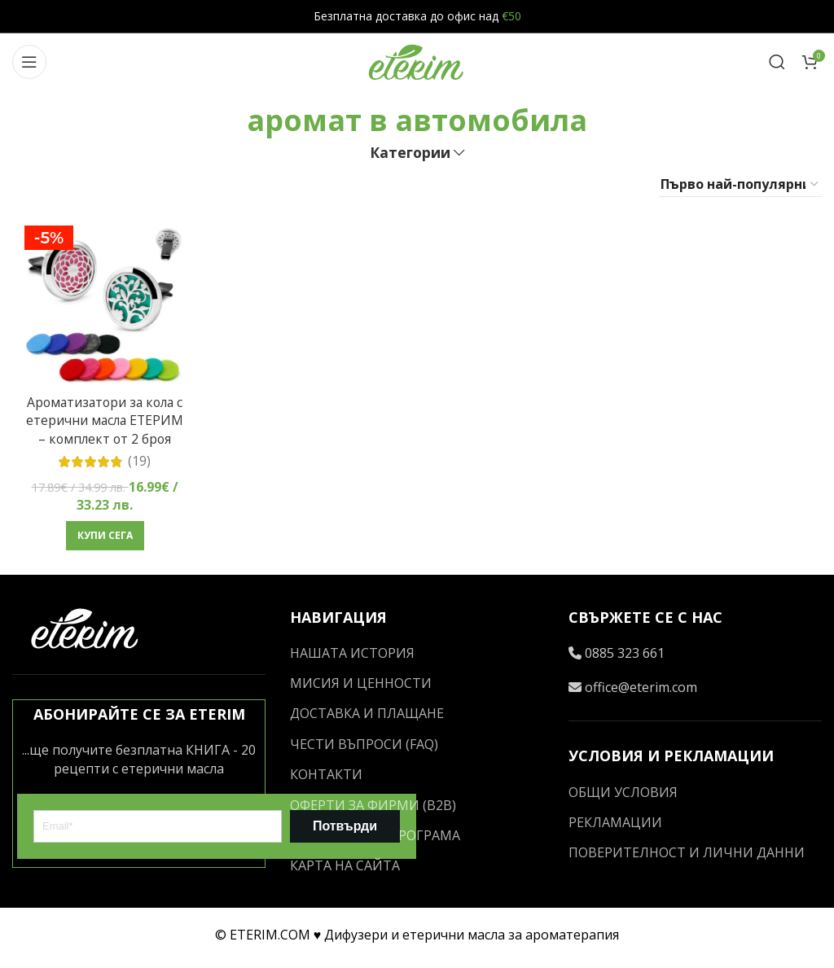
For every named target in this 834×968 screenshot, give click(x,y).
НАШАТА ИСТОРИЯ (352, 659)
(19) (139, 478)
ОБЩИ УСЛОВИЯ (623, 798)
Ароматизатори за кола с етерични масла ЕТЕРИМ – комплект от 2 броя (104, 428)
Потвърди (345, 832)
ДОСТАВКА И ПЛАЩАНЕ (367, 720)
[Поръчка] (740, 185)
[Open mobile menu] (29, 62)
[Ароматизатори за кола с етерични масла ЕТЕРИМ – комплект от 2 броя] (104, 305)
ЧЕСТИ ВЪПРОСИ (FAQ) (364, 750)
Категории (410, 153)
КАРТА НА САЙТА (345, 872)
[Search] (777, 62)
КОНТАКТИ (326, 781)
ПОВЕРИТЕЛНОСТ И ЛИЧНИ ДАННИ (686, 859)
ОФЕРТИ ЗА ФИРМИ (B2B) (373, 811)
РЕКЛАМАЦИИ (615, 828)
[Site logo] (417, 60)
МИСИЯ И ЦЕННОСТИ (361, 689)
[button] (104, 553)
